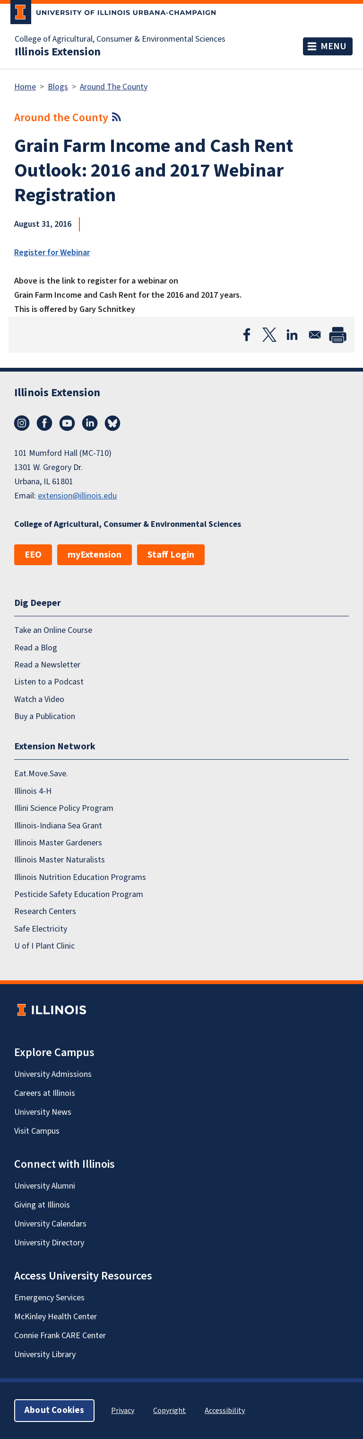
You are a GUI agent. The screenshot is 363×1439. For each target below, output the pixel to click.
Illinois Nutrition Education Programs (80, 877)
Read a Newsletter (47, 665)
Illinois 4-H (33, 791)
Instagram (21, 423)
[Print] (337, 334)
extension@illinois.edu (77, 496)
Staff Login (170, 554)
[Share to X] (269, 334)
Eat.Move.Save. (41, 774)
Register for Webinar (52, 252)
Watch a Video (39, 699)
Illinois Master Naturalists (59, 860)
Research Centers (45, 911)
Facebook (44, 423)
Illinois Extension (58, 52)
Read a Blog (35, 648)
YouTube (67, 423)
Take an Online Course (53, 630)
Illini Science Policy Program (63, 808)
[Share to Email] (314, 334)
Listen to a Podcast (49, 682)
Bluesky (112, 423)
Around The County (113, 87)
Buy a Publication (44, 716)
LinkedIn (89, 423)
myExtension (94, 554)
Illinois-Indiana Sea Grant (58, 826)
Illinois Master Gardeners (58, 843)
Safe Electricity (40, 929)
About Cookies (54, 1410)
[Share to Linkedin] (292, 334)
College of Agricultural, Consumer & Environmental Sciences (120, 39)
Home (25, 87)
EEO (33, 554)
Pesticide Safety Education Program (78, 894)
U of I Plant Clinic (44, 946)
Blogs (58, 87)
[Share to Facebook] (246, 334)
